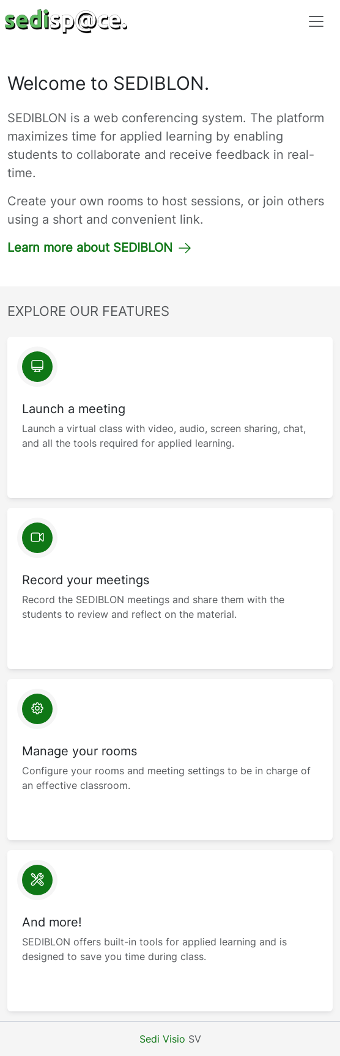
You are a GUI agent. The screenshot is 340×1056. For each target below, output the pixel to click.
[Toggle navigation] (316, 21)
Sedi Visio (162, 1039)
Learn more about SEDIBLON (99, 247)
